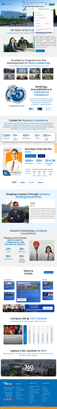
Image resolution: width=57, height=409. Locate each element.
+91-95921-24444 (8, 396)
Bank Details (45, 388)
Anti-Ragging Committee (33, 391)
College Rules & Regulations (34, 392)
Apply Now (4, 408)
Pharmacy (17, 392)
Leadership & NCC (43, 338)
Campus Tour (31, 399)
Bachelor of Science (19, 398)
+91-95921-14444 (8, 395)
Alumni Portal (24, 2)
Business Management (20, 390)
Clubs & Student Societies (29, 337)
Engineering (18, 387)
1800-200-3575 (10, 392)
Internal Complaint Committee (34, 389)
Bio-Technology (18, 393)
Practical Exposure (47, 338)
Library (44, 401)
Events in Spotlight (25, 338)
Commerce (18, 397)
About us (24, 6)
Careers (44, 386)
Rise (43, 6)
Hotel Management (19, 395)
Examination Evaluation (47, 393)
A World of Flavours (34, 338)
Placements (30, 156)
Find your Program (46, 391)
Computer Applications (20, 388)
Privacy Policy (31, 397)
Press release (31, 394)
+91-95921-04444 (8, 394)
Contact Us (45, 399)
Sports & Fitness (38, 339)
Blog (43, 396)
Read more (22, 299)
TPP (41, 156)
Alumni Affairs (45, 398)
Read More (40, 50)
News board (48, 272)
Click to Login (48, 33)
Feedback (31, 402)
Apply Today (47, 308)
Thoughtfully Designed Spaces (52, 336)
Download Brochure (46, 394)
